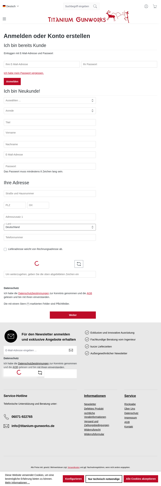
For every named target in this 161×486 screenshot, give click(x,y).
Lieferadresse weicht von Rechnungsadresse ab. (35, 249)
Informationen (95, 396)
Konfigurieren (73, 478)
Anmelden (12, 81)
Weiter (73, 315)
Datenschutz (131, 413)
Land (8, 224)
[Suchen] (95, 6)
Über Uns (129, 408)
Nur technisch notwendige (104, 479)
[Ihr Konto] (146, 6)
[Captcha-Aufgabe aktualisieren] (79, 264)
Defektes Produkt (93, 408)
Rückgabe (130, 404)
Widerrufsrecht (92, 429)
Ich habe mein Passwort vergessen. (24, 73)
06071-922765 (22, 417)
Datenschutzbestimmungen (33, 293)
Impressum (130, 417)
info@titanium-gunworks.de (33, 426)
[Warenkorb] (155, 6)
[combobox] (77, 6)
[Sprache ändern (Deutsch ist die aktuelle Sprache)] (11, 6)
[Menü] (4, 18)
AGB (89, 293)
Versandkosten (74, 467)
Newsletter (90, 404)
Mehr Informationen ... (17, 482)
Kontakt (128, 426)
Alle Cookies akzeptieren (141, 478)
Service (130, 396)
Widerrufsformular (94, 434)
